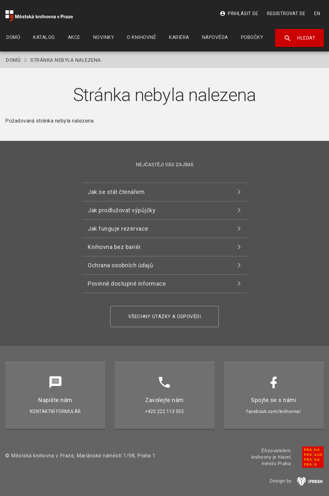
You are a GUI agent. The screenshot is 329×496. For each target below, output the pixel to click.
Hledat (300, 38)
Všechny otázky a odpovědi (164, 316)
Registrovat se (286, 13)
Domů (13, 60)
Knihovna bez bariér (114, 246)
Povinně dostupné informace (127, 283)
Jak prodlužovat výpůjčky (122, 210)
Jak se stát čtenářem (116, 191)
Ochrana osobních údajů (120, 265)
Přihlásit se (239, 13)
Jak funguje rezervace (118, 228)
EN (317, 13)
